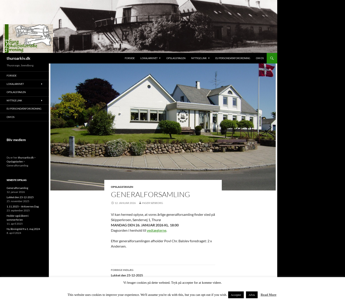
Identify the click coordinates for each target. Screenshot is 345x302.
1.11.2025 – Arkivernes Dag (23, 206)
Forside (130, 58)
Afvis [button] (252, 294)
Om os (260, 58)
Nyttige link (199, 58)
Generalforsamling (17, 188)
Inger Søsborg (152, 203)
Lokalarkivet (149, 58)
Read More (268, 294)
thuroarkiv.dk (18, 58)
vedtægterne (156, 230)
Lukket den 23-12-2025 (163, 272)
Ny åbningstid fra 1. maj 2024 (23, 229)
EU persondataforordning (232, 58)
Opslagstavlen (175, 58)
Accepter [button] (236, 294)
